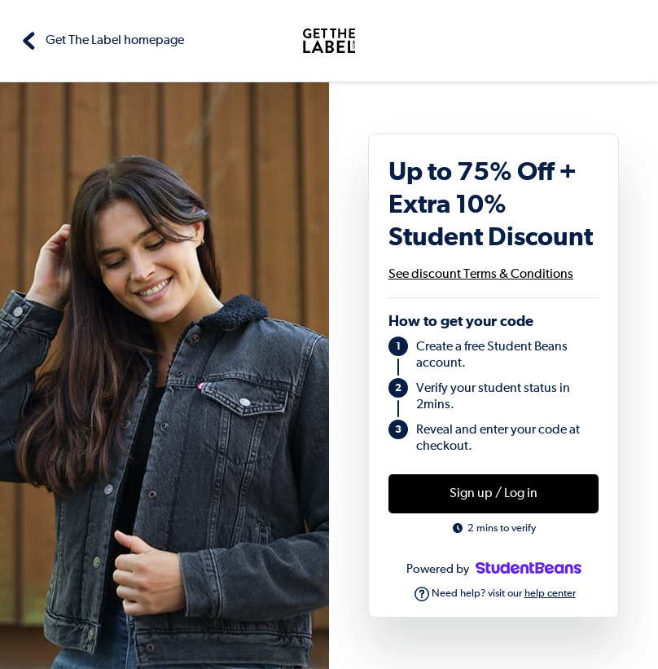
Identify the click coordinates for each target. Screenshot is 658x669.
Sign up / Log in (493, 493)
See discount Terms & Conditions (480, 274)
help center (550, 593)
